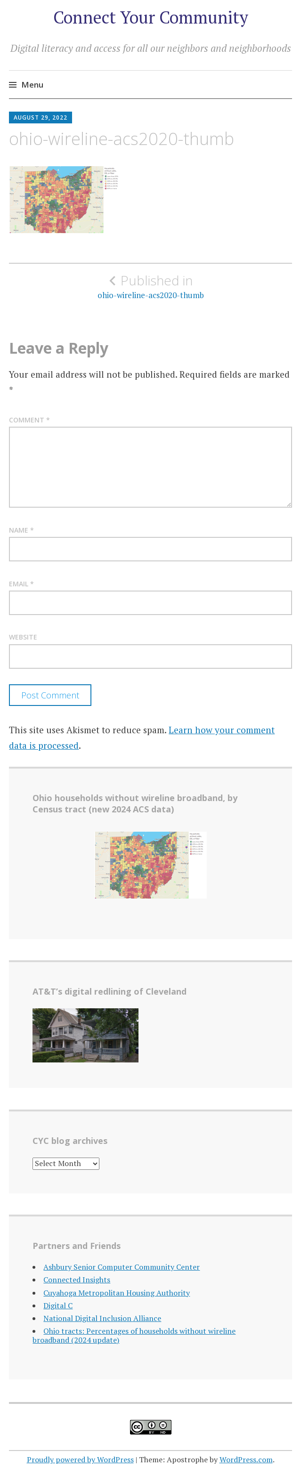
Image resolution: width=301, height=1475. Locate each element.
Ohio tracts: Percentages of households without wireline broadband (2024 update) (134, 1335)
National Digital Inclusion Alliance (102, 1318)
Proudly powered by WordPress (80, 1459)
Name (21, 530)
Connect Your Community (150, 17)
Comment (29, 419)
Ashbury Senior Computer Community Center (121, 1267)
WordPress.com (246, 1459)
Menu (32, 84)
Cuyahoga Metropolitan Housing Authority (116, 1293)
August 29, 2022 (40, 117)
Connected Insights (76, 1279)
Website (23, 636)
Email (21, 583)
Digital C (58, 1305)
